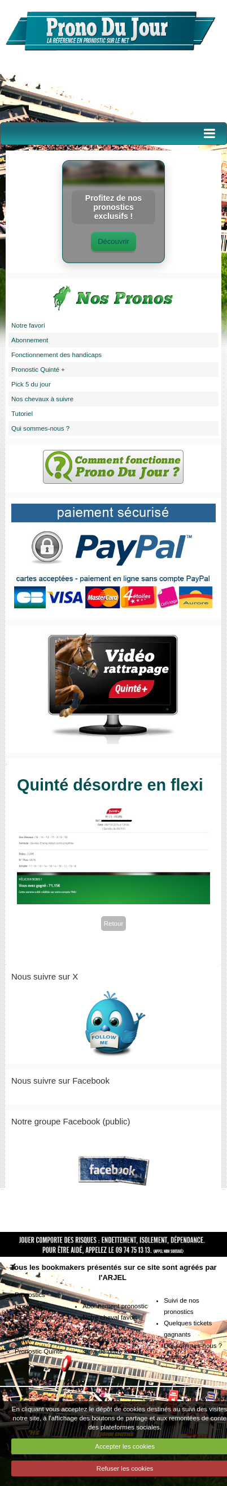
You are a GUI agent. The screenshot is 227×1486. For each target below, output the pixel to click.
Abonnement (29, 340)
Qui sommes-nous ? (40, 428)
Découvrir (113, 241)
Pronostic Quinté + (38, 369)
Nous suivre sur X (44, 976)
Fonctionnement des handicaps (56, 354)
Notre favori (28, 325)
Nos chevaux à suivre (42, 399)
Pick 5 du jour (31, 384)
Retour (114, 923)
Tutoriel (22, 413)
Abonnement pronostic (114, 1306)
